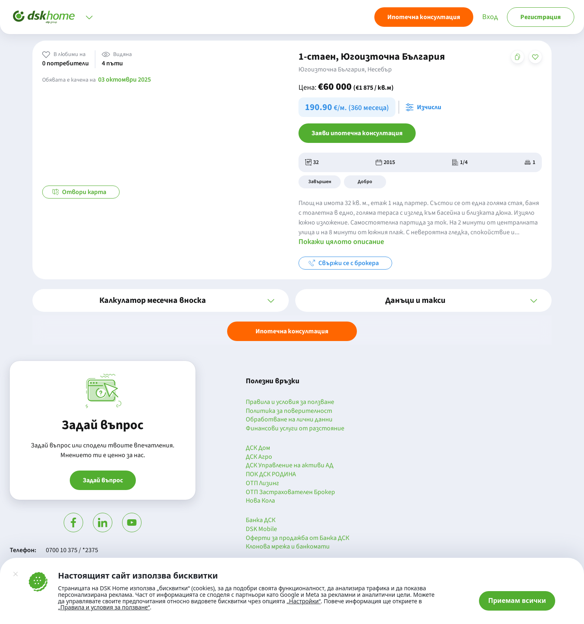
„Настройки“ (304, 601)
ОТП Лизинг (262, 483)
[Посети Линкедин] (102, 522)
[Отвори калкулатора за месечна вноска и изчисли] (425, 107)
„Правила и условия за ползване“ (104, 607)
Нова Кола (260, 501)
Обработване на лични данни (289, 420)
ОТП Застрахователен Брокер (290, 492)
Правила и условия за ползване (290, 402)
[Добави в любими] (535, 56)
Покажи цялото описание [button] (341, 242)
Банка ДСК (260, 520)
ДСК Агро (259, 457)
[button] (160, 300)
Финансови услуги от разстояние (295, 428)
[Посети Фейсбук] (73, 522)
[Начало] (44, 17)
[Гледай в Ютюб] (132, 522)
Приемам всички (517, 600)
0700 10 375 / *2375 (72, 550)
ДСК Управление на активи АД (289, 465)
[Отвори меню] (89, 17)
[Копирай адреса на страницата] (517, 56)
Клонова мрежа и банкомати (288, 547)
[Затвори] (15, 574)
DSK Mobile (261, 529)
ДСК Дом (258, 448)
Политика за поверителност (289, 411)
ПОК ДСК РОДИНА (271, 474)
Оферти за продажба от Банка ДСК (297, 538)
